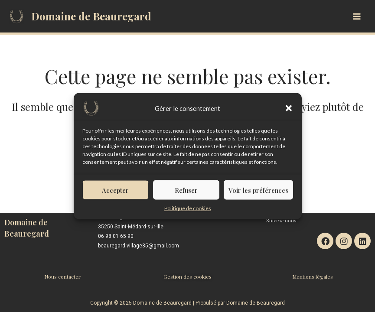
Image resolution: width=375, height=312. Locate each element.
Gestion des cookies (187, 276)
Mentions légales (312, 276)
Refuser (186, 193)
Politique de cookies (187, 211)
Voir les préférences (258, 193)
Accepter (115, 193)
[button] (288, 111)
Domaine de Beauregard (91, 16)
